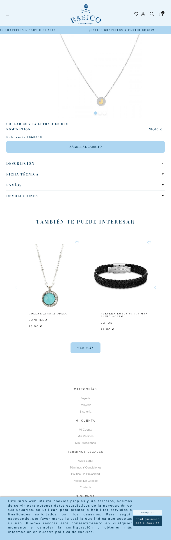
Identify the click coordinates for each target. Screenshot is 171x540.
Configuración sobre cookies (148, 520)
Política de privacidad (85, 474)
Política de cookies (85, 480)
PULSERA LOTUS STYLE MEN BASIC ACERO (124, 315)
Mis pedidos (85, 436)
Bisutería (85, 411)
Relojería (85, 405)
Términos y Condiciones (85, 467)
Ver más (85, 348)
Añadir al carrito (85, 147)
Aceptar (147, 512)
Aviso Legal (85, 460)
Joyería (85, 398)
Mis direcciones (85, 443)
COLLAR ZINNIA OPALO (48, 313)
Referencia (16, 137)
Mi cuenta (85, 429)
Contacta (85, 487)
